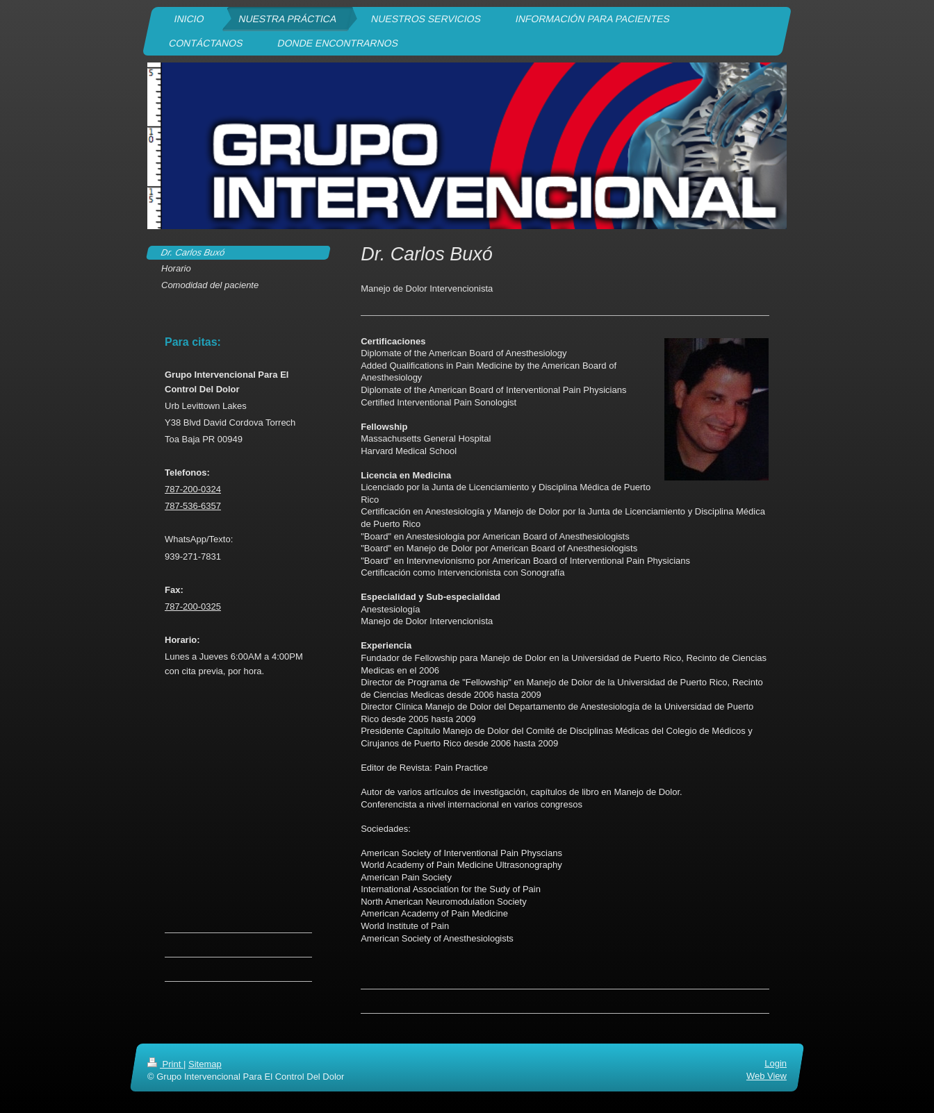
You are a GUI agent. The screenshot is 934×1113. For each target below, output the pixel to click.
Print (165, 1064)
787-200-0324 (193, 489)
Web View (766, 1076)
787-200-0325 (193, 606)
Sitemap (205, 1064)
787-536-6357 (193, 506)
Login (775, 1063)
